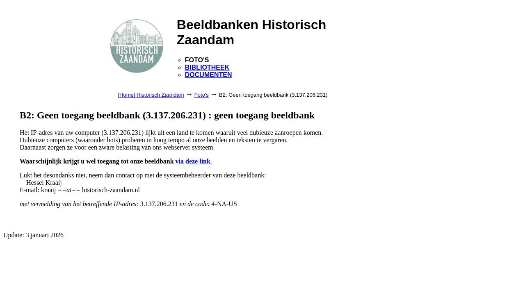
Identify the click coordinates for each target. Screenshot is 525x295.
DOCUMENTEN (208, 74)
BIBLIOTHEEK (207, 67)
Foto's (201, 95)
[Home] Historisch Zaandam (151, 95)
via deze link (193, 161)
